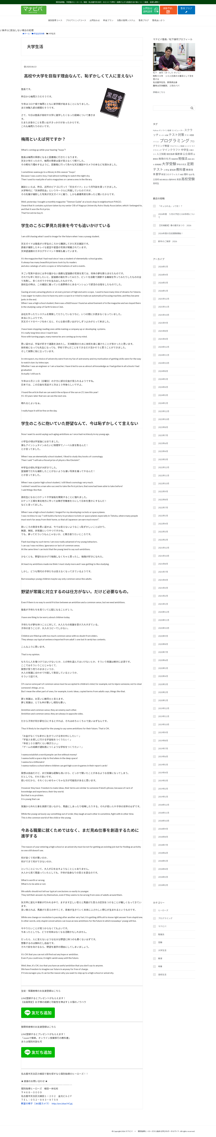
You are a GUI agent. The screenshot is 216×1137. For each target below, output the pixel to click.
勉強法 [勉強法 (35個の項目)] (182, 158)
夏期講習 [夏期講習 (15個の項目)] (158, 164)
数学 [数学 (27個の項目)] (158, 174)
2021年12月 (163, 547)
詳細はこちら (159, 92)
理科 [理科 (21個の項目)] (186, 174)
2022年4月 (163, 523)
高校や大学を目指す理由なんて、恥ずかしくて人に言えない (78, 75)
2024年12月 (163, 347)
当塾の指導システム (126, 20)
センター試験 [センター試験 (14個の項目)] (163, 135)
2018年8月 (163, 837)
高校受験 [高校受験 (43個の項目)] (188, 179)
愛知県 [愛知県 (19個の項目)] (173, 170)
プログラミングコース (76, 20)
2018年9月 (163, 829)
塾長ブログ (144, 20)
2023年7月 (163, 435)
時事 (160, 966)
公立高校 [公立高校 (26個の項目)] (188, 153)
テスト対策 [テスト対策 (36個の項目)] (176, 135)
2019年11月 (163, 716)
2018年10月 (163, 820)
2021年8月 (163, 564)
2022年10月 (163, 483)
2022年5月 (163, 515)
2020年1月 (163, 700)
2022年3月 (163, 531)
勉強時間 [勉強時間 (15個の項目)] (174, 159)
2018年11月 (163, 813)
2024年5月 (163, 379)
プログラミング (165, 918)
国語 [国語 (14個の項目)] (189, 159)
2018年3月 (163, 877)
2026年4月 (163, 274)
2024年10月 (163, 363)
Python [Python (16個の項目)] (156, 130)
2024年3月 (163, 395)
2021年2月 (163, 596)
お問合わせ (95, 20)
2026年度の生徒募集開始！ (170, 233)
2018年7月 (163, 845)
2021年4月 (163, 580)
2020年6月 (163, 660)
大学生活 (162, 950)
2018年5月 (163, 861)
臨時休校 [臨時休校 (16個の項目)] (172, 179)
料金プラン (108, 20)
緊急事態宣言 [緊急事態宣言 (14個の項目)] (164, 180)
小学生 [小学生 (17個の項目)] (166, 170)
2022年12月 (163, 467)
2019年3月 (163, 780)
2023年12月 (163, 411)
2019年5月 (163, 764)
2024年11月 (163, 355)
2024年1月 (163, 403)
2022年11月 (163, 475)
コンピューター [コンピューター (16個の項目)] (178, 130)
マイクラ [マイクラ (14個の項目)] (188, 146)
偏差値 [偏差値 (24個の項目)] (178, 154)
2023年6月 (163, 443)
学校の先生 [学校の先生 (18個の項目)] (181, 164)
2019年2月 (163, 788)
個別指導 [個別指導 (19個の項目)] (170, 154)
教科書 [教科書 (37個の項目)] (181, 169)
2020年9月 (163, 636)
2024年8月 (163, 371)
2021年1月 (163, 604)
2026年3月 (163, 282)
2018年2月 (163, 885)
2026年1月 (163, 291)
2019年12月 (163, 708)
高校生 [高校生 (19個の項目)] (156, 183)
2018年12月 (163, 805)
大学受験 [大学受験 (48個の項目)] (169, 164)
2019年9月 (163, 732)
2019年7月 (163, 748)
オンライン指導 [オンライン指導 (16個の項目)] (165, 130)
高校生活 (162, 974)
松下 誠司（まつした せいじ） (167, 72)
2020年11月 (163, 620)
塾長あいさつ (158, 20)
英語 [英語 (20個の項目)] (179, 179)
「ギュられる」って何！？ (170, 206)
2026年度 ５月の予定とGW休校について (176, 215)
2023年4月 (163, 451)
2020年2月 (163, 692)
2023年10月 (163, 419)
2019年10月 (163, 724)
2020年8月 (163, 644)
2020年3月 (163, 684)
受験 (160, 942)
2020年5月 (163, 668)
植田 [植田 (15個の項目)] (181, 174)
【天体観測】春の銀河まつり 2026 (174, 225)
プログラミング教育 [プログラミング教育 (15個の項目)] (177, 146)
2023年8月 (163, 427)
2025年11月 (163, 306)
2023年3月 (163, 459)
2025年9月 (163, 323)
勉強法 (161, 934)
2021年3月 (163, 588)
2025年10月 (163, 315)
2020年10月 (163, 628)
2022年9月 (163, 491)
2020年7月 (163, 652)
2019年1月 (163, 796)
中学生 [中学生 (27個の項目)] (185, 149)
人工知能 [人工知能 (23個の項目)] (161, 154)
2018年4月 (163, 869)
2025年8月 (163, 331)
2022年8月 (163, 499)
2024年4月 (163, 387)
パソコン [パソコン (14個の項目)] (156, 142)
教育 (160, 958)
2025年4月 (163, 339)
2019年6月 (163, 756)
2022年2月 (163, 539)
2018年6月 (163, 853)
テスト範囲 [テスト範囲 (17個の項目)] (189, 135)
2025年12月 (163, 299)
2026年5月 (163, 266)
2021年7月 (163, 572)
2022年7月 (163, 507)
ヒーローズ (163, 910)
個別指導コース (55, 20)
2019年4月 (163, 772)
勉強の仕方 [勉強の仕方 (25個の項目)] (165, 158)
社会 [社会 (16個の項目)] (190, 174)
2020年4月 (163, 676)
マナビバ (162, 926)
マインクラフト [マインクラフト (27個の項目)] (171, 149)
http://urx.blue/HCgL (62, 1103)
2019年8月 (163, 740)
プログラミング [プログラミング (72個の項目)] (174, 140)
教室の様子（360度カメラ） (35, 1103)
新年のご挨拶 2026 (167, 241)
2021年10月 (163, 556)
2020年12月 (163, 612)
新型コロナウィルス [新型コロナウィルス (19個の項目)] (170, 174)
